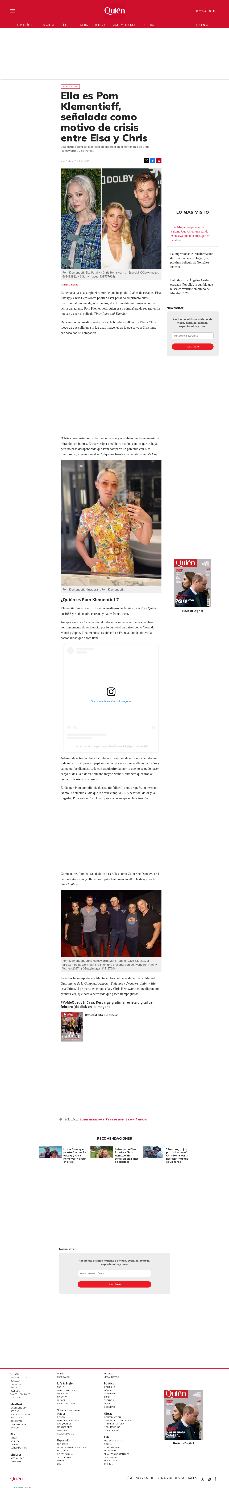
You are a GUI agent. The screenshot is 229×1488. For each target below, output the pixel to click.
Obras (61, 1460)
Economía (63, 1450)
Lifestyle (62, 1430)
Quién (14, 1374)
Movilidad (110, 1450)
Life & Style (65, 1383)
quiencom (212, 1478)
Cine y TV (62, 1397)
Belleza (100, 25)
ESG (59, 1464)
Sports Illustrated (69, 1410)
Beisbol (61, 1417)
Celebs (14, 1444)
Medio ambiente (113, 1440)
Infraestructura (114, 1423)
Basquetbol (64, 1423)
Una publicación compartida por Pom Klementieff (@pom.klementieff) (111, 746)
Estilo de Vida (18, 1424)
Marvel (142, 1119)
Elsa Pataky (116, 1119)
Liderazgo (16, 1461)
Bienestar (16, 1421)
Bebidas (14, 1411)
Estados (109, 1400)
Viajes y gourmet (124, 25)
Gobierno (109, 1387)
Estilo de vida (18, 1447)
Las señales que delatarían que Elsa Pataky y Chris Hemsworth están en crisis (75, 1155)
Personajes (17, 1417)
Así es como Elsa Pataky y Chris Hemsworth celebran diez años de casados (126, 1155)
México (108, 1390)
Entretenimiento (66, 1390)
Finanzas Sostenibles (117, 1454)
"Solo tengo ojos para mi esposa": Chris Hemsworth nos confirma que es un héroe (176, 1155)
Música (61, 1400)
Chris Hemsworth (93, 1119)
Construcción (112, 1417)
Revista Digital (206, 11)
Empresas (62, 1444)
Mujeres (16, 1454)
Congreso (110, 1393)
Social (108, 1444)
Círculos (67, 25)
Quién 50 (203, 24)
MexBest (16, 1404)
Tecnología (64, 1457)
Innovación (110, 1457)
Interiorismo (111, 1430)
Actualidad (17, 1458)
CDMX (107, 1397)
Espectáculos (26, 25)
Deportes (62, 1393)
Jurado (14, 1427)
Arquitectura (112, 1427)
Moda (84, 25)
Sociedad (109, 1407)
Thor (131, 1119)
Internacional (65, 1454)
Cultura (148, 25)
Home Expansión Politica (71, 1447)
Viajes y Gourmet (20, 1394)
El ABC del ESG (112, 1460)
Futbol (61, 1414)
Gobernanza (111, 1447)
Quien (202, 1479)
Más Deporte (64, 1427)
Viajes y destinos (20, 1414)
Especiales (63, 1377)
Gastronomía (18, 1407)
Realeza (48, 25)
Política (109, 1383)
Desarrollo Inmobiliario (118, 1420)
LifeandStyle (111, 1377)
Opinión (61, 1373)
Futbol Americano (68, 1420)
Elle (12, 1434)
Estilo (60, 1387)
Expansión (64, 1440)
